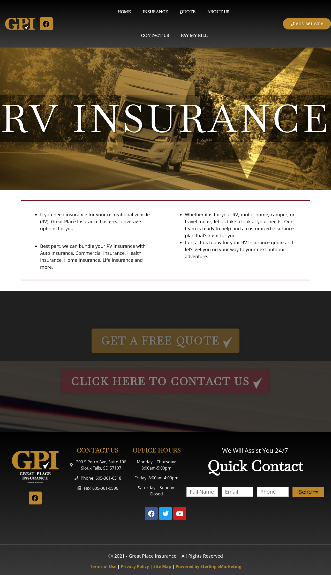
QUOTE (187, 11)
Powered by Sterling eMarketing (208, 566)
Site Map (162, 566)
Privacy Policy (135, 566)
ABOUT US (218, 11)
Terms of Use (103, 566)
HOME (124, 11)
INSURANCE (155, 11)
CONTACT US (155, 35)
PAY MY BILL (194, 35)
